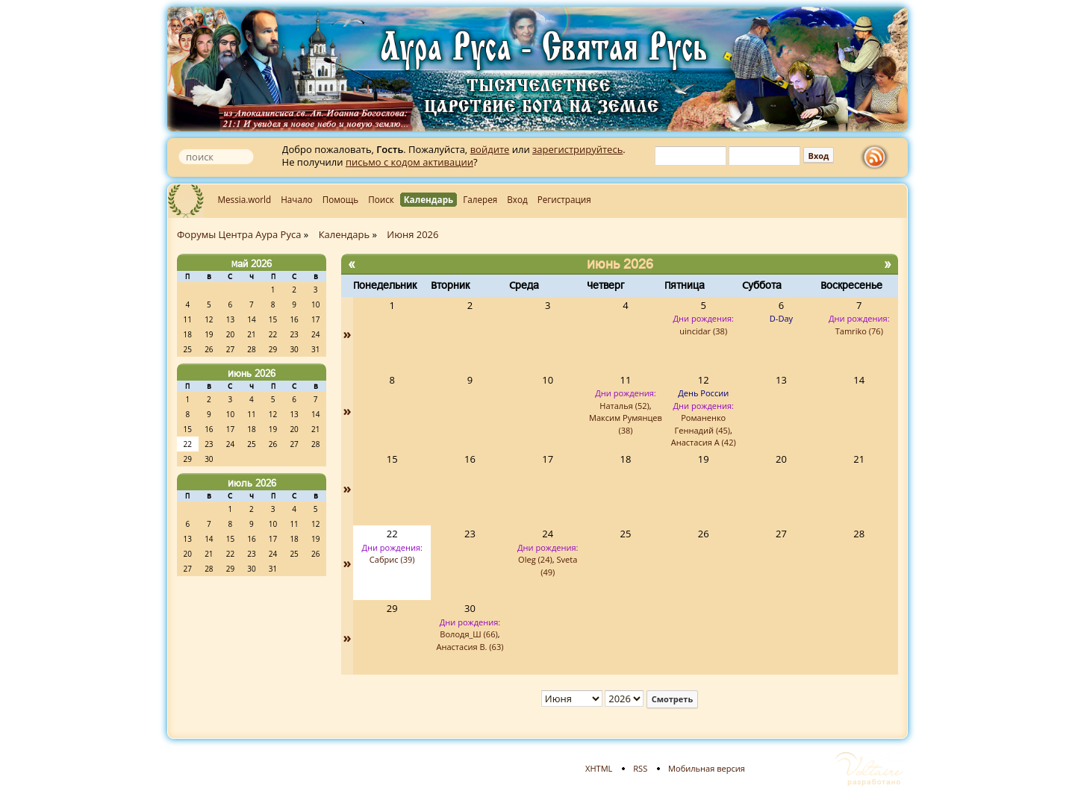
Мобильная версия (706, 768)
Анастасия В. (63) (469, 646)
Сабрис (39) (392, 559)
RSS (640, 768)
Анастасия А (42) (703, 442)
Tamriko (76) (859, 331)
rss (878, 157)
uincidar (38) (703, 331)
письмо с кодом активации (409, 162)
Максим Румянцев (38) (625, 424)
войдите (490, 149)
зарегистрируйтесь (577, 149)
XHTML (598, 768)
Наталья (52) (624, 405)
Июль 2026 (252, 483)
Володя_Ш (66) (468, 634)
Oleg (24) (535, 559)
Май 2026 (251, 263)
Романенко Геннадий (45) (702, 424)
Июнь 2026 (251, 373)
